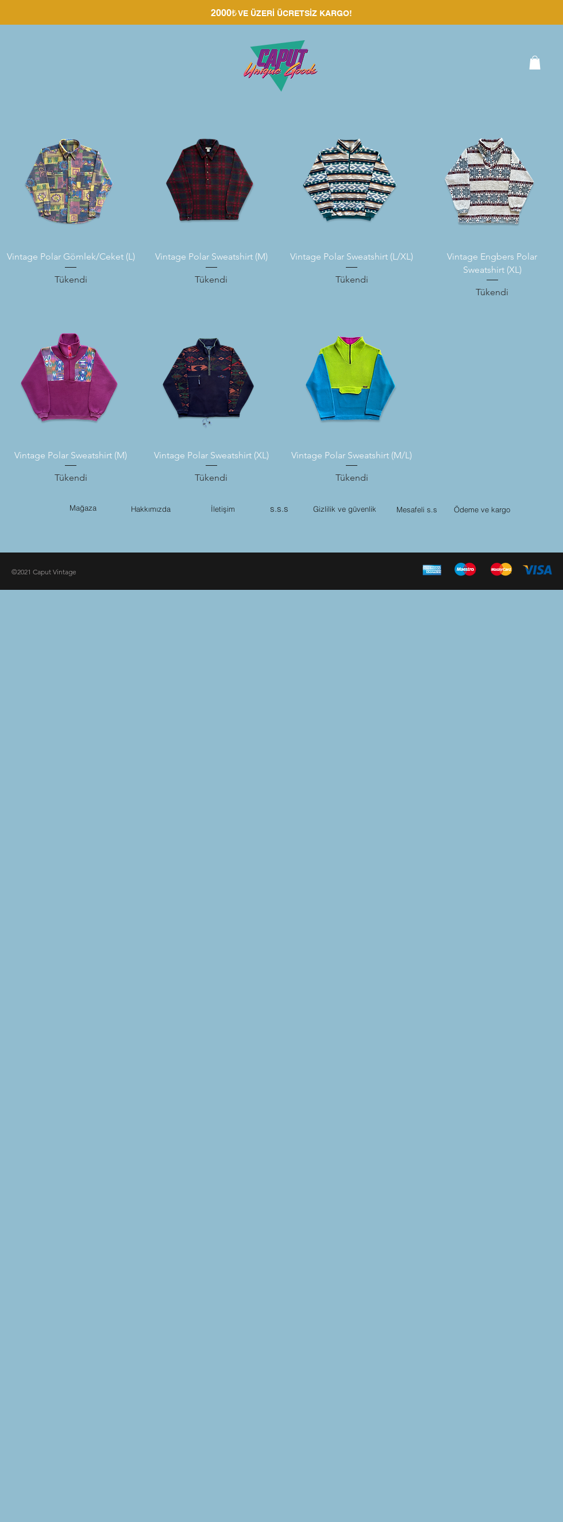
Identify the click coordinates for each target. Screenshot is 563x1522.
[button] (535, 62)
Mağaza (83, 507)
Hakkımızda (151, 508)
